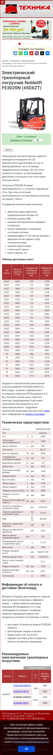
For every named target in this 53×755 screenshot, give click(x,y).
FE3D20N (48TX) (21, 703)
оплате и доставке (35, 414)
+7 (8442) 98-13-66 (15, 718)
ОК (26, 749)
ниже (47, 410)
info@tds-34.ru (38, 718)
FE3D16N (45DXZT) (22, 686)
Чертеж (8, 150)
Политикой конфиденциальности (31, 741)
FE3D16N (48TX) (21, 691)
